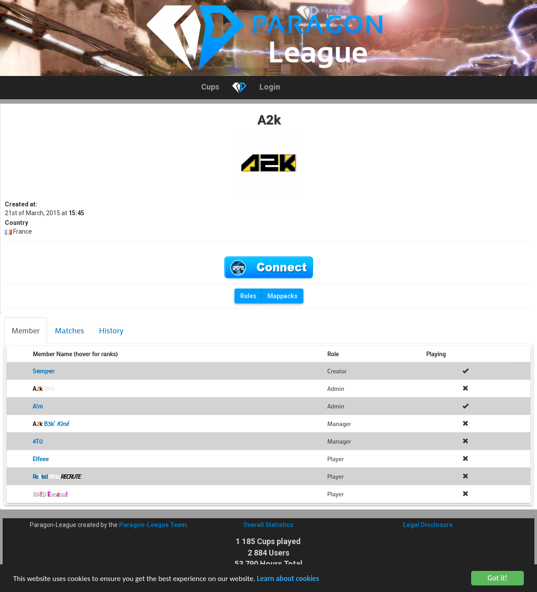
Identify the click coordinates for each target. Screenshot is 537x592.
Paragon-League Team (153, 524)
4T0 (37, 441)
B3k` (50, 423)
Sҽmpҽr (43, 371)
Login (269, 86)
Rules (248, 296)
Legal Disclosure (428, 524)
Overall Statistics (268, 524)
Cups (210, 86)
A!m (37, 406)
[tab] (25, 330)
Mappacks (282, 296)
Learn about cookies (288, 579)
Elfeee (40, 459)
